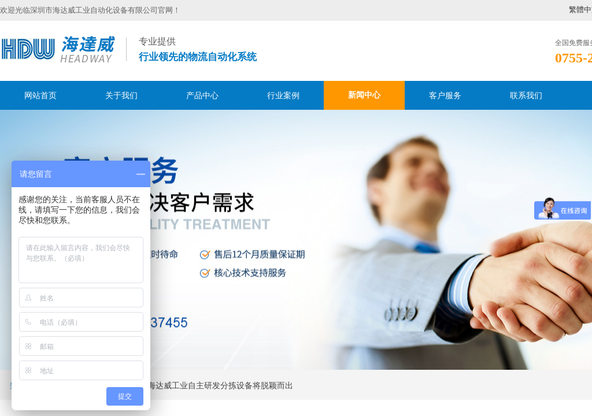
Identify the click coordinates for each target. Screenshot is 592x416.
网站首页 (40, 95)
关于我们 (121, 95)
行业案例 (283, 95)
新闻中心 (364, 95)
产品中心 (202, 95)
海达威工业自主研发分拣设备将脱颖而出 (220, 385)
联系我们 (526, 95)
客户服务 (445, 95)
